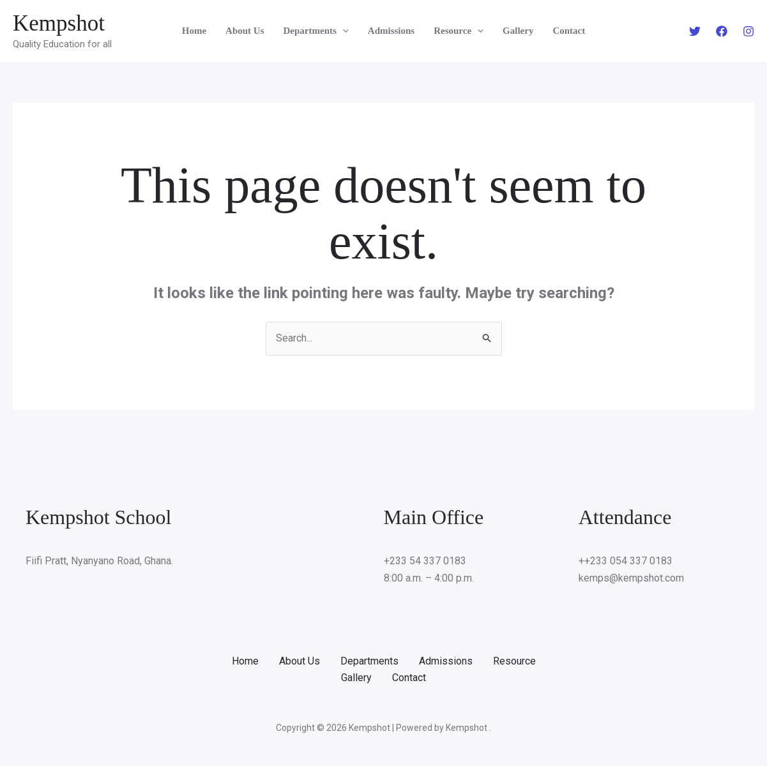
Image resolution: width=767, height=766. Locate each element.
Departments (316, 30)
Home (194, 31)
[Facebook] (721, 31)
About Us (244, 31)
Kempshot (59, 23)
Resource (458, 30)
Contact (568, 31)
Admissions (391, 31)
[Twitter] (695, 31)
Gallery (518, 31)
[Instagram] (748, 31)
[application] (343, 30)
